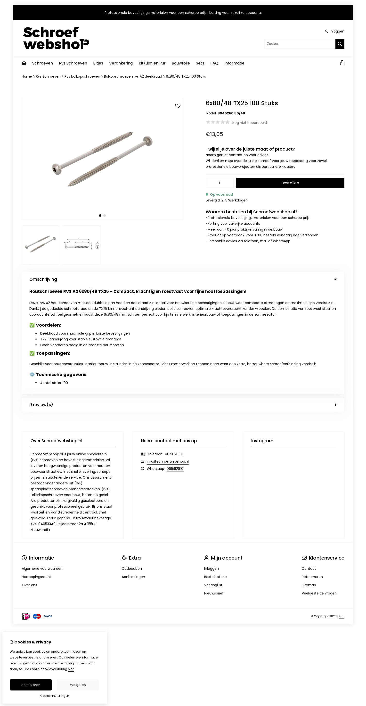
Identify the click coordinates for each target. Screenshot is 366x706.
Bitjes (98, 63)
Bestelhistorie (215, 468)
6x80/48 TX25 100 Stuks (186, 76)
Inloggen (211, 460)
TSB (341, 508)
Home (27, 76)
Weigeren (78, 684)
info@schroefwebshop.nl (168, 353)
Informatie (234, 63)
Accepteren (30, 684)
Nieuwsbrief (214, 485)
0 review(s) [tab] (183, 297)
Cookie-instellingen (54, 696)
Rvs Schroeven (73, 63)
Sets (200, 63)
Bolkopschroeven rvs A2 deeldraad (133, 76)
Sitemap (309, 477)
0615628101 (174, 346)
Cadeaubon (132, 460)
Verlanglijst (213, 477)
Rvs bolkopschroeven (82, 76)
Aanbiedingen (133, 468)
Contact (309, 460)
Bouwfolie (181, 63)
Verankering (121, 63)
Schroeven (42, 63)
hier (71, 669)
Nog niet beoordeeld (249, 122)
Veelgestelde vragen (319, 485)
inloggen (334, 31)
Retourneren (312, 468)
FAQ (214, 63)
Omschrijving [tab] (183, 279)
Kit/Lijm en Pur (152, 63)
